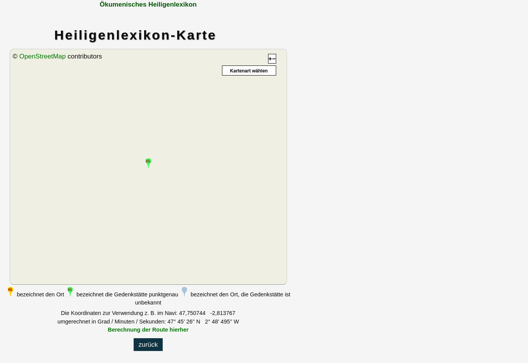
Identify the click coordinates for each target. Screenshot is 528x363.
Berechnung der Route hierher (148, 330)
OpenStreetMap (42, 56)
